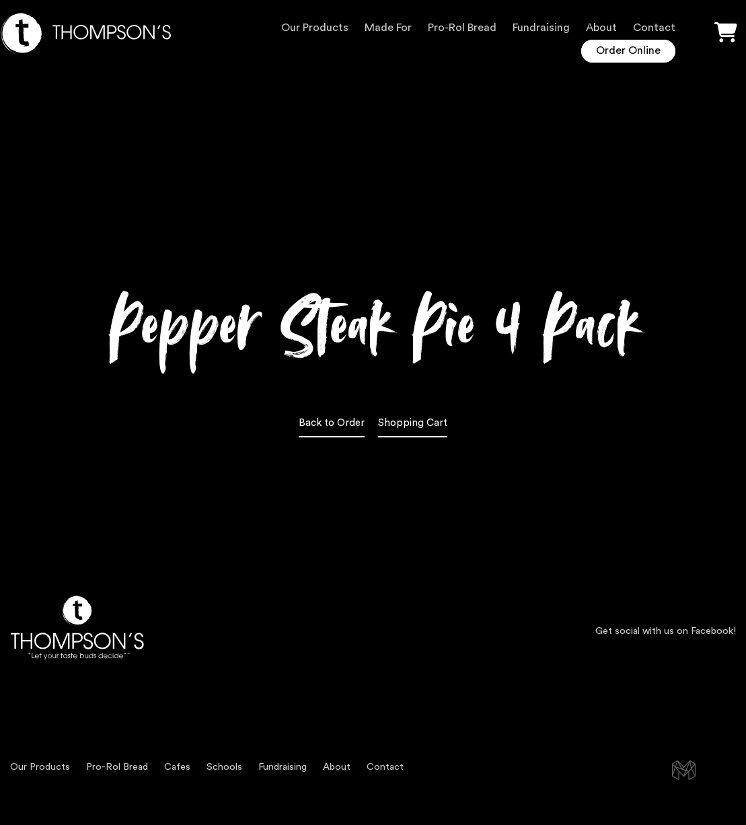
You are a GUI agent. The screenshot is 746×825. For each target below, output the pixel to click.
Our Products (314, 27)
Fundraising (541, 27)
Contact (654, 27)
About (601, 27)
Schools (224, 767)
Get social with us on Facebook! (665, 631)
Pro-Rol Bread (462, 27)
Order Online (628, 50)
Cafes (177, 767)
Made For (388, 27)
